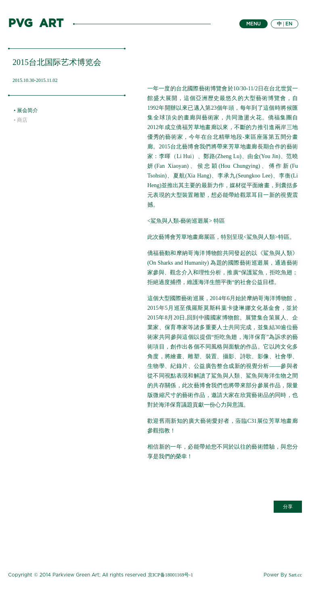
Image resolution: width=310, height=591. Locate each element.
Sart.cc (295, 575)
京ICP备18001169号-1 (170, 575)
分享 (288, 507)
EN (288, 23)
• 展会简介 (26, 110)
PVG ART (35, 23)
